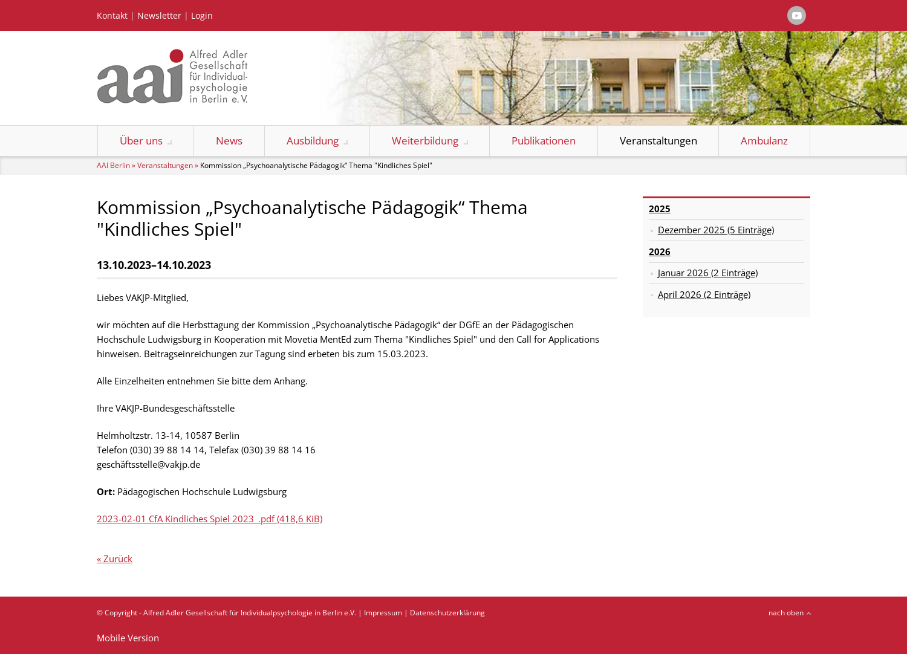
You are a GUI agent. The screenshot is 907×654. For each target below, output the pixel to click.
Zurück (117, 558)
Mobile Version (128, 638)
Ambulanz (764, 140)
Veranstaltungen (658, 140)
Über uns (141, 140)
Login (202, 15)
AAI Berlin (113, 165)
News (229, 140)
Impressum (383, 612)
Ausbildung (313, 140)
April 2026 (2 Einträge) (704, 294)
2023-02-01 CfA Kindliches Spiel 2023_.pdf (209, 519)
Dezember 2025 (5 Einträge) (716, 230)
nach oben (786, 612)
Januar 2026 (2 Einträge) (708, 273)
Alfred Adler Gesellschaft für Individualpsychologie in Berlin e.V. (249, 612)
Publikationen (544, 140)
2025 (660, 208)
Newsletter (159, 15)
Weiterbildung (425, 140)
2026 (660, 251)
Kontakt (112, 15)
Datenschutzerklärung (447, 612)
